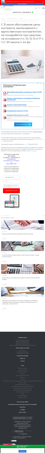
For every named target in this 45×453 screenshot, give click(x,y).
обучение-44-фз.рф (31, 150)
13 (37, 139)
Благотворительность (22, 371)
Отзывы (22, 393)
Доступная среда (22, 382)
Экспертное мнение (22, 355)
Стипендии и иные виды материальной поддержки (22, 386)
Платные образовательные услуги (22, 384)
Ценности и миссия (22, 369)
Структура (22, 373)
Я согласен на (12, 185)
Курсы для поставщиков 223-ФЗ (22, 344)
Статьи (22, 361)
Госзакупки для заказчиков (22, 351)
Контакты (22, 407)
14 (39, 139)
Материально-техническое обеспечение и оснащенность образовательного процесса (22, 380)
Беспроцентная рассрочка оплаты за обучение (22, 404)
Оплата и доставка (22, 401)
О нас (22, 365)
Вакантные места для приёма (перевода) (22, 390)
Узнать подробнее (22, 3)
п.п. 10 (35, 139)
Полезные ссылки (23, 397)
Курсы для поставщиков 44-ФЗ (22, 341)
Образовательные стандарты (22, 391)
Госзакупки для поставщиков (22, 353)
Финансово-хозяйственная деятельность (22, 388)
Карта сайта (22, 412)
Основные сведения (22, 368)
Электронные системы (22, 348)
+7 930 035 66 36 (26, 12)
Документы (22, 377)
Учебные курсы (22, 337)
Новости (22, 358)
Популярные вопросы (22, 395)
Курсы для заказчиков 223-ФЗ (22, 342)
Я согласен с (12, 186)
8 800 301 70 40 (17, 12)
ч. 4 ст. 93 (26, 144)
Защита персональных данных (22, 375)
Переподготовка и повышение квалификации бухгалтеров (23, 345)
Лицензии (22, 379)
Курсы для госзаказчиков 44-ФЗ (22, 340)
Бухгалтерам (22, 350)
